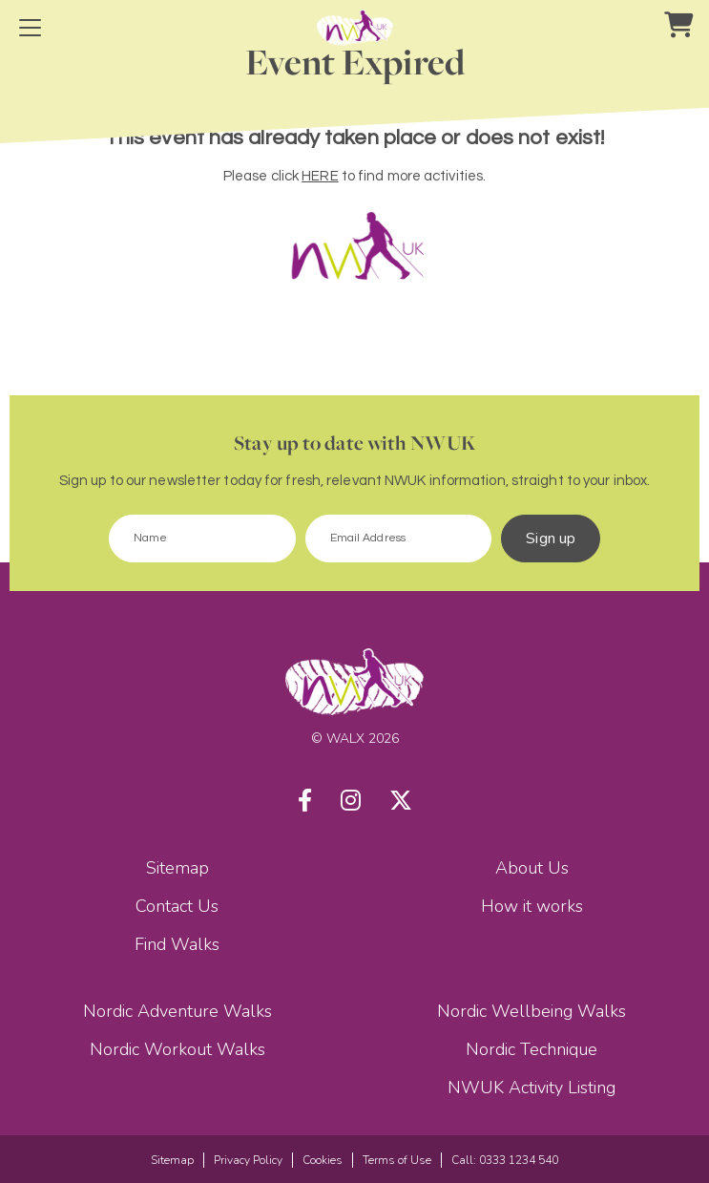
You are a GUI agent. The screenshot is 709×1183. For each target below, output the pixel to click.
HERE (320, 176)
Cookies (322, 1160)
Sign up (550, 538)
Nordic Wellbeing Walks (531, 1011)
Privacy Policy (248, 1160)
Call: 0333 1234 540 (504, 1160)
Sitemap (177, 867)
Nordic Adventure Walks (177, 1011)
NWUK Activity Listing (531, 1087)
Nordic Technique (531, 1049)
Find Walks (177, 944)
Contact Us (177, 906)
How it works (532, 906)
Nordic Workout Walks (177, 1049)
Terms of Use (397, 1160)
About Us (532, 867)
